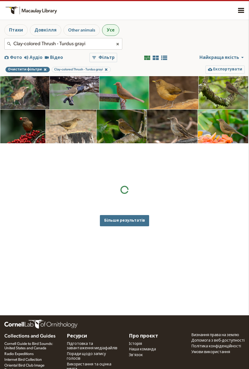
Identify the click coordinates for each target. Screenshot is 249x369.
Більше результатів (124, 187)
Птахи (16, 30)
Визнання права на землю (215, 335)
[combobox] (63, 43)
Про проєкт (143, 336)
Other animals (81, 30)
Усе (111, 30)
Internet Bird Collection (23, 360)
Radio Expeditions (19, 354)
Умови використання (210, 352)
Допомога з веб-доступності (218, 340)
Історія (135, 344)
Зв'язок (136, 355)
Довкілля (45, 30)
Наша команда (142, 349)
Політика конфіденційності (216, 346)
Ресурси (77, 336)
